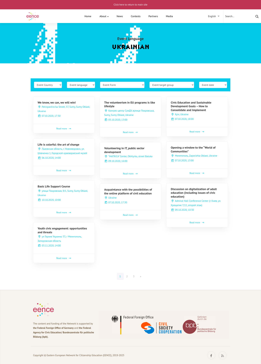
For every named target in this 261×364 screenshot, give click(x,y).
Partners (153, 16)
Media (169, 16)
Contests (135, 16)
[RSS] (223, 355)
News (120, 16)
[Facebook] (211, 355)
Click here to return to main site (130, 4)
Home (88, 16)
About (103, 16)
